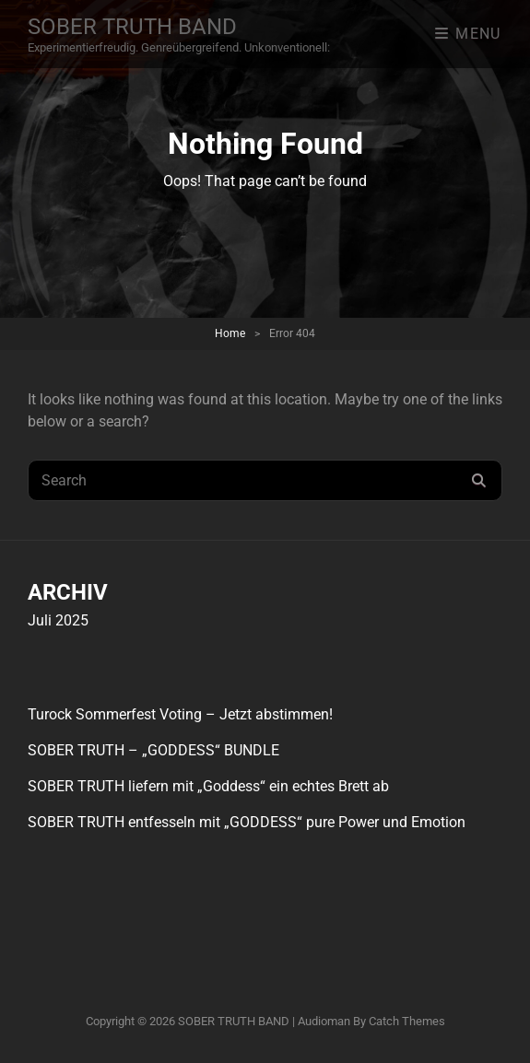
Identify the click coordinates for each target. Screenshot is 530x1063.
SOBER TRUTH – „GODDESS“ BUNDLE (153, 750)
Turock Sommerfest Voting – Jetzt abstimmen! (180, 714)
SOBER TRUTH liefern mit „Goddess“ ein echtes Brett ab (208, 786)
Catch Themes (407, 1021)
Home (230, 333)
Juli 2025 (58, 620)
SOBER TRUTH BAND (132, 27)
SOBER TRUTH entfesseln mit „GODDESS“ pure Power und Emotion (246, 822)
